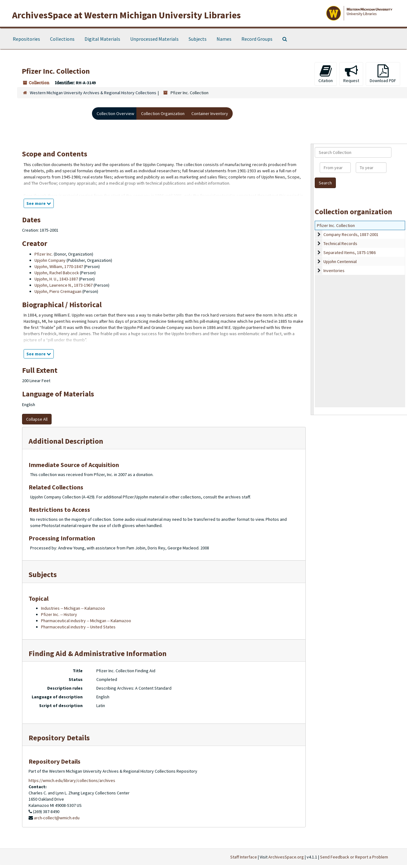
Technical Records (340, 243)
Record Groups (256, 39)
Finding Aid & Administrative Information (98, 653)
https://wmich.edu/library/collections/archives (72, 780)
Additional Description (66, 441)
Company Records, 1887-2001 (350, 234)
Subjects (198, 39)
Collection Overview (115, 113)
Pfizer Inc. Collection (336, 225)
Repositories (26, 39)
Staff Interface (243, 857)
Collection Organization (163, 113)
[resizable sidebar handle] (312, 279)
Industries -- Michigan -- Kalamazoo (73, 608)
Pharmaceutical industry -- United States (78, 627)
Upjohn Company (50, 260)
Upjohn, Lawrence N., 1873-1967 (63, 285)
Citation (325, 73)
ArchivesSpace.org (286, 857)
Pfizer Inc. (43, 254)
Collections (62, 39)
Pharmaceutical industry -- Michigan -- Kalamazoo (86, 620)
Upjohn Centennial (340, 261)
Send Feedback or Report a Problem (354, 857)
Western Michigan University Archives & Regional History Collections (93, 92)
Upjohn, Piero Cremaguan (57, 291)
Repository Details (59, 737)
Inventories (334, 270)
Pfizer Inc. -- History (59, 614)
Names (224, 39)
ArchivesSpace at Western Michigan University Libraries (126, 15)
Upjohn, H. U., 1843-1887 (56, 279)
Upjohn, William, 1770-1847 (58, 266)
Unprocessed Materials (154, 39)
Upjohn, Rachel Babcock (56, 272)
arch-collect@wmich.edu (57, 818)
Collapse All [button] (37, 419)
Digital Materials (102, 39)
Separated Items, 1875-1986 (349, 252)
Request (351, 73)
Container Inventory (209, 113)
